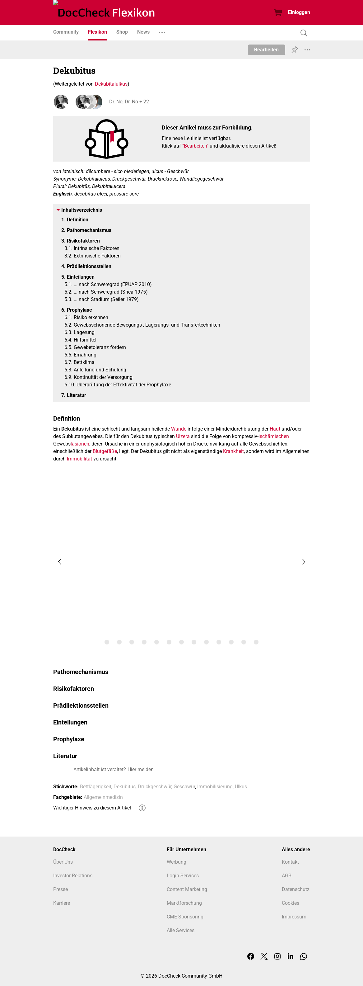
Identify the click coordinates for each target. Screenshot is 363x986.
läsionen (80, 444)
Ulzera (183, 436)
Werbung (176, 862)
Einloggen (299, 12)
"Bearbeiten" (195, 146)
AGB (286, 876)
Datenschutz (295, 889)
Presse (60, 889)
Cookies (290, 903)
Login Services (183, 876)
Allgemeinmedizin (103, 797)
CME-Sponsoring (185, 917)
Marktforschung (184, 903)
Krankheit (233, 451)
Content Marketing (187, 889)
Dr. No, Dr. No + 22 (129, 102)
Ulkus (241, 787)
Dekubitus (125, 787)
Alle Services (180, 930)
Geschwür (184, 787)
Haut (275, 429)
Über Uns (63, 862)
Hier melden (141, 769)
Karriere (61, 903)
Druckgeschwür (154, 787)
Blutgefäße (105, 451)
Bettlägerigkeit (95, 787)
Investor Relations (72, 876)
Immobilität (79, 459)
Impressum (294, 917)
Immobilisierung (215, 787)
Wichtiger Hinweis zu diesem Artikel (92, 808)
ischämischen (273, 436)
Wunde (178, 429)
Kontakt (290, 862)
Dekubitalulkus (111, 84)
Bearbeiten (266, 50)
